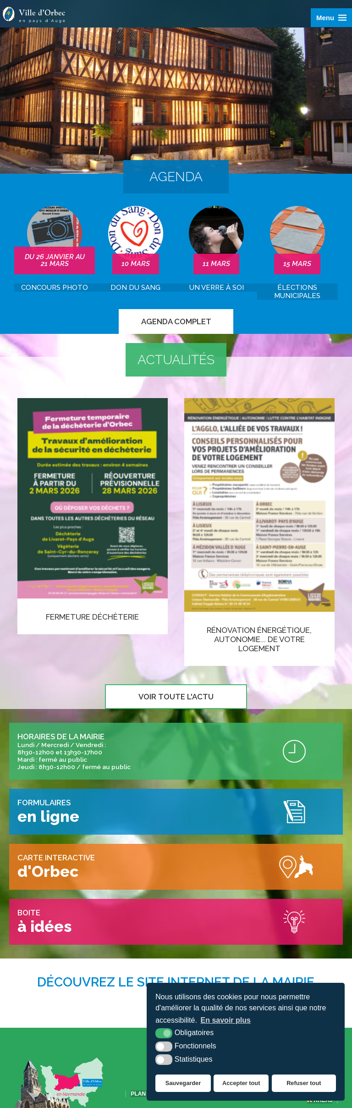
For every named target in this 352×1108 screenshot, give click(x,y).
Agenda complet (176, 321)
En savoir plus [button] (226, 1020)
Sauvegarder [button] (183, 1083)
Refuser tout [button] (303, 1083)
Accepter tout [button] (241, 1083)
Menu (325, 18)
